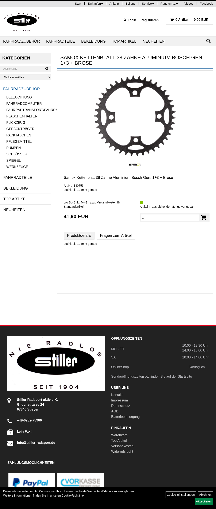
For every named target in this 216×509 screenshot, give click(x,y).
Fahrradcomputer (24, 103)
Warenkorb (119, 435)
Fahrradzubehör (21, 41)
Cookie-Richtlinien (73, 495)
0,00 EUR (189, 20)
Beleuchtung (19, 97)
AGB (114, 411)
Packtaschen (18, 135)
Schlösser (16, 154)
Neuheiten (154, 41)
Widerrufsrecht (122, 451)
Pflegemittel (19, 141)
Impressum (119, 400)
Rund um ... (169, 3)
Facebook (206, 3)
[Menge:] (170, 217)
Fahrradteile (60, 41)
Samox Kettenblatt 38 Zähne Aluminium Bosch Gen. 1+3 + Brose (118, 177)
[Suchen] (208, 41)
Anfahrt (114, 3)
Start (78, 3)
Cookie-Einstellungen (181, 494)
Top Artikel (124, 41)
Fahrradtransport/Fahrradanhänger (28, 110)
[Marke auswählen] (25, 77)
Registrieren (149, 20)
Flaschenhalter (21, 116)
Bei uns (130, 3)
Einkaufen (95, 3)
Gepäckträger (20, 129)
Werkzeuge (17, 167)
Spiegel (13, 160)
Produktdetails (79, 235)
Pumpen (13, 148)
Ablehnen (205, 494)
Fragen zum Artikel (116, 235)
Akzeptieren (204, 501)
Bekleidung (93, 41)
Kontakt (117, 395)
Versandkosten (122, 446)
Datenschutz (120, 406)
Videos (188, 3)
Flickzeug (15, 122)
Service (148, 3)
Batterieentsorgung (125, 417)
